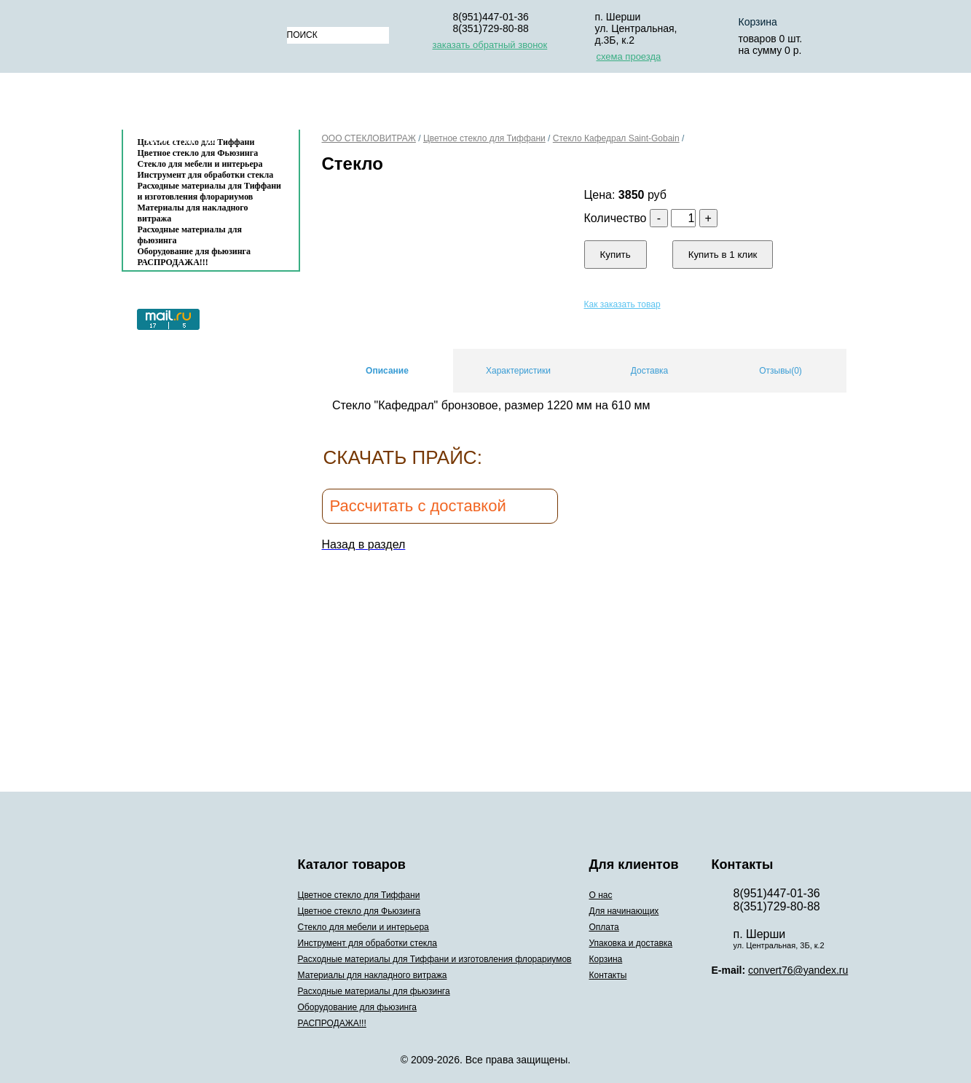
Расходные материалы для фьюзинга (190, 234)
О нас (321, 104)
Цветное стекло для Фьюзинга (359, 911)
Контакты (181, 139)
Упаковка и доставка (622, 104)
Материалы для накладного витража (193, 213)
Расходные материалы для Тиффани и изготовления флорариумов (210, 191)
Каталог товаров (204, 104)
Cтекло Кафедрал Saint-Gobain (616, 138)
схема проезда (629, 56)
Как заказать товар (622, 304)
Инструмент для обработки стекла (206, 175)
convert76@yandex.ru (798, 970)
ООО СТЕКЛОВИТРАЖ (369, 138)
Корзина (758, 22)
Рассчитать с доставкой (418, 506)
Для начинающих (413, 104)
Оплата (510, 104)
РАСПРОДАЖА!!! (173, 262)
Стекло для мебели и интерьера (200, 164)
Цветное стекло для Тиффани (484, 138)
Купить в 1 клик (723, 254)
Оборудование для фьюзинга (194, 251)
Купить (615, 254)
